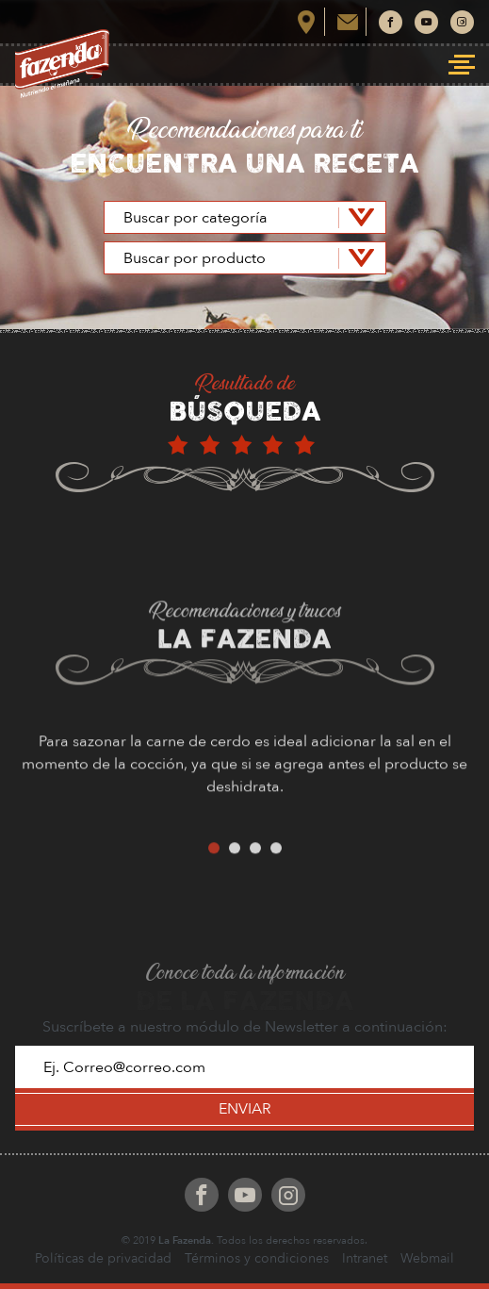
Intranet (364, 1258)
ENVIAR (245, 1109)
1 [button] (214, 867)
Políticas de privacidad (103, 1258)
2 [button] (234, 867)
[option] (244, 791)
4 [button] (276, 867)
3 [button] (255, 867)
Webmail (427, 1258)
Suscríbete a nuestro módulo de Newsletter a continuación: (245, 1026)
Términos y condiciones (257, 1258)
